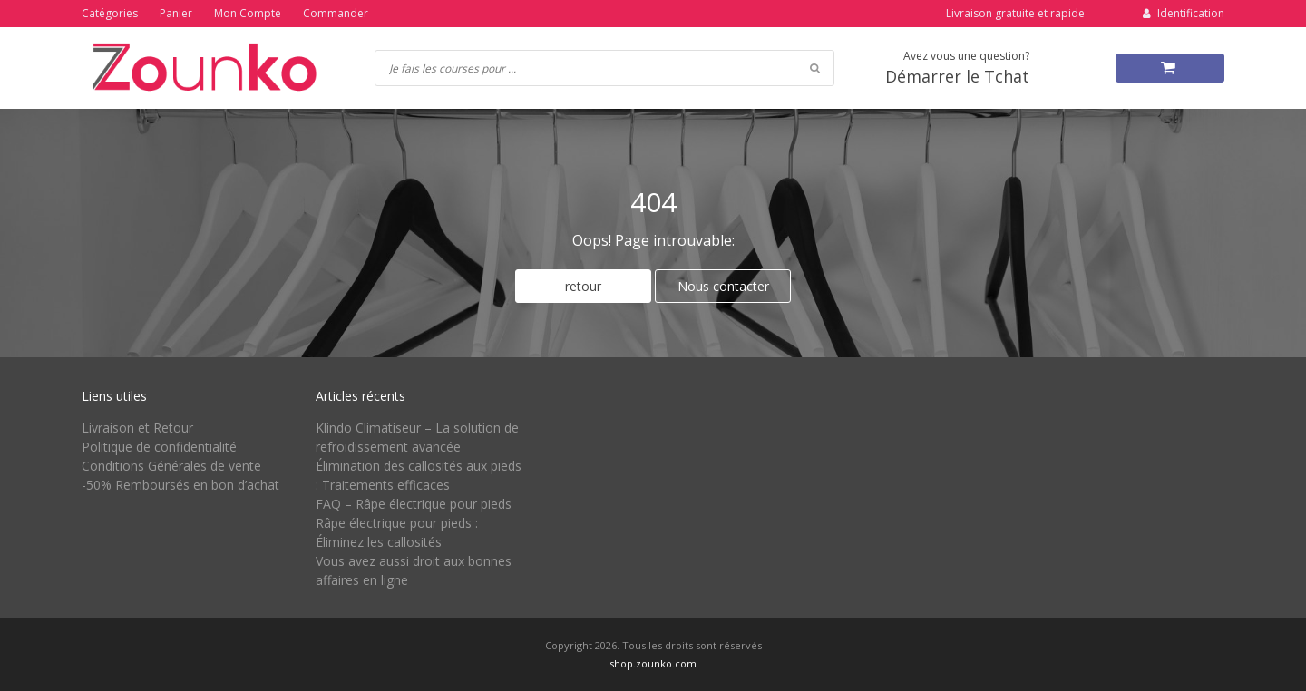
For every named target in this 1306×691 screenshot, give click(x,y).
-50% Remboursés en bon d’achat (180, 484)
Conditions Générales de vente (171, 465)
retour (583, 286)
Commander (335, 13)
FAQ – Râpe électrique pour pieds (414, 503)
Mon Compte (247, 13)
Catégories (110, 13)
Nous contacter (723, 286)
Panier (176, 13)
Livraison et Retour (137, 427)
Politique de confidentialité (159, 446)
